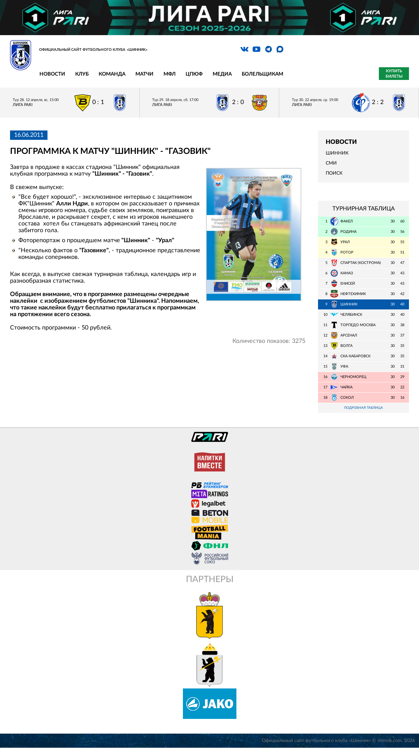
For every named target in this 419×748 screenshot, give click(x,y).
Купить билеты (394, 73)
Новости (52, 74)
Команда (112, 74)
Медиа (222, 74)
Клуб (82, 74)
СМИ (331, 163)
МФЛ (170, 74)
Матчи (144, 74)
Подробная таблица (363, 408)
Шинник (337, 153)
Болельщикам (262, 74)
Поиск (334, 173)
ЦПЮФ (194, 74)
